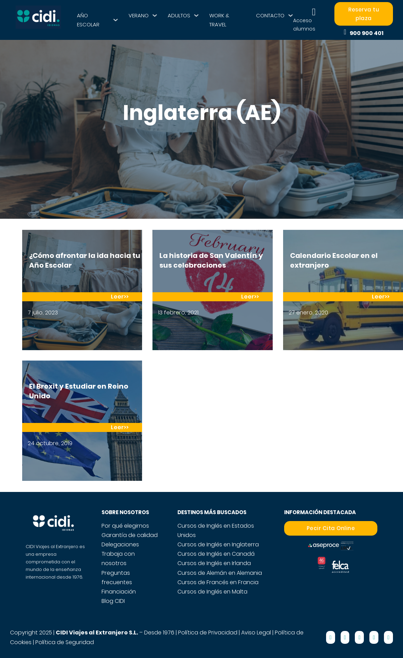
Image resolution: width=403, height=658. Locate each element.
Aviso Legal (256, 633)
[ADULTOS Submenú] (196, 15)
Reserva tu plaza (363, 14)
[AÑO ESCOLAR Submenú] (115, 20)
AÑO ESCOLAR (88, 20)
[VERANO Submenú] (154, 15)
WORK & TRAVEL (219, 20)
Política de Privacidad (207, 633)
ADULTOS (179, 15)
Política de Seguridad (64, 642)
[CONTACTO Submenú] (290, 15)
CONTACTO (270, 15)
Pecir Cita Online (331, 528)
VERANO (139, 15)
